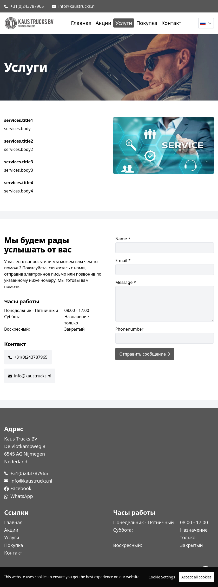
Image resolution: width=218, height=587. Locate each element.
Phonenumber (164, 335)
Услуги (123, 22)
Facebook (20, 488)
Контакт (171, 22)
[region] (109, 577)
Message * (164, 300)
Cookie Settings (162, 577)
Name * (164, 244)
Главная (81, 22)
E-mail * (164, 266)
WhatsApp (21, 496)
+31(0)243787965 (27, 6)
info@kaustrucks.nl (77, 6)
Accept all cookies (196, 577)
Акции (103, 22)
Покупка (146, 22)
